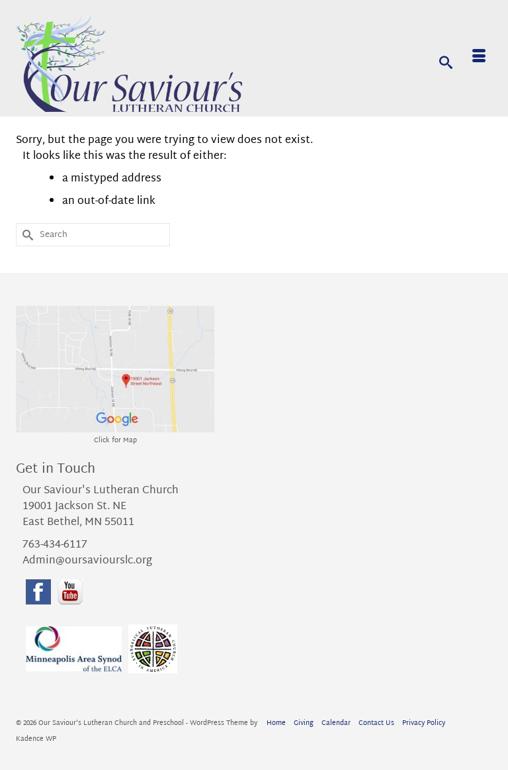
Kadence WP (36, 739)
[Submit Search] (26, 234)
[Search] (445, 61)
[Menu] (478, 58)
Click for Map (115, 440)
